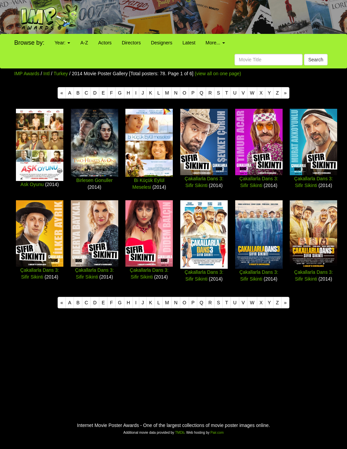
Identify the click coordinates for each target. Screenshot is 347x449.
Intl (46, 73)
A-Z (84, 42)
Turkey (61, 73)
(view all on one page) (218, 73)
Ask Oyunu (32, 184)
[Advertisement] (217, 17)
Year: (62, 42)
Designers (161, 42)
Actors (105, 42)
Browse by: (29, 42)
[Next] (285, 93)
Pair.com (217, 432)
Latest (188, 42)
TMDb (179, 432)
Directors (131, 42)
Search (315, 59)
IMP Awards (26, 73)
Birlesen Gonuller (94, 180)
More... (215, 42)
